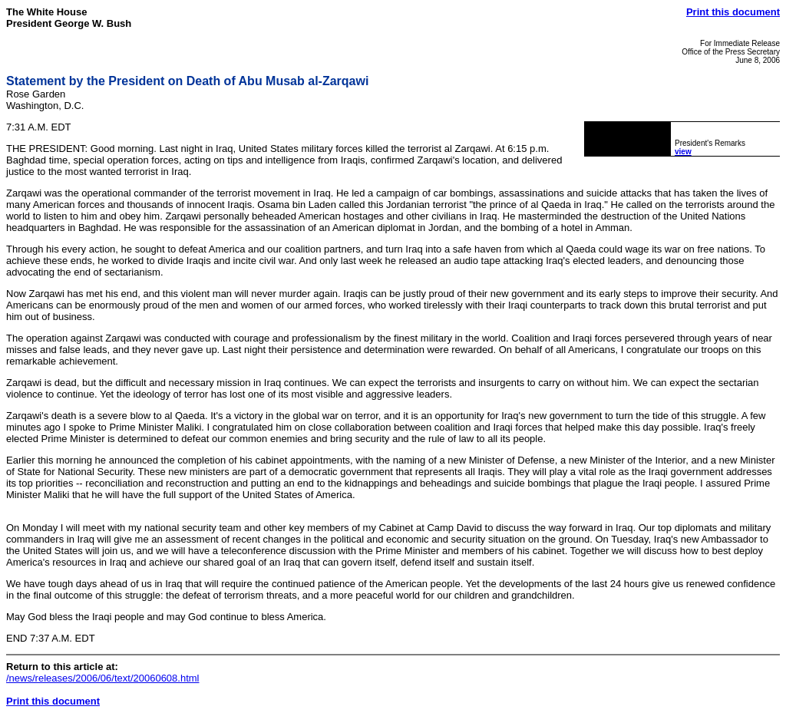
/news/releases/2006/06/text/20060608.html (103, 678)
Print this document (733, 12)
